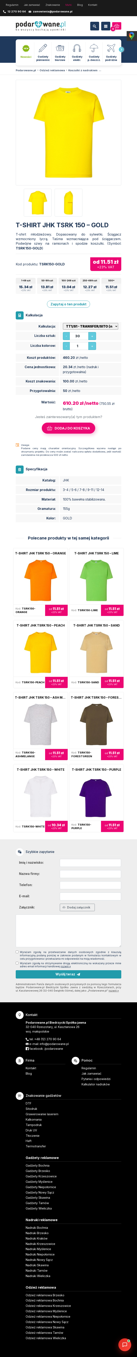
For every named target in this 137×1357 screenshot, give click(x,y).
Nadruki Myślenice (38, 1249)
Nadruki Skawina (37, 1265)
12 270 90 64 (16, 11)
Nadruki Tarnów (37, 1270)
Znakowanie (53, 4)
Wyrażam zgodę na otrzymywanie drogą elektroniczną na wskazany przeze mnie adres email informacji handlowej (70, 965)
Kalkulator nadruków (96, 1084)
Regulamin (12, 4)
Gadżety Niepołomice (41, 1187)
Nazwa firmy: (29, 874)
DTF (28, 1103)
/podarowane (53, 1048)
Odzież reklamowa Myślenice (46, 1311)
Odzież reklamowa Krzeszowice (48, 1305)
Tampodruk (34, 1125)
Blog (80, 4)
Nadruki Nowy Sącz (39, 1259)
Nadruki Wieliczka (38, 1276)
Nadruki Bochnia (37, 1227)
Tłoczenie (33, 1135)
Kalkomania (34, 1119)
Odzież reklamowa (52, 70)
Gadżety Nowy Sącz (40, 1192)
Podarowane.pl (26, 70)
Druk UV (31, 1130)
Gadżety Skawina (38, 1197)
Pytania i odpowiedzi (96, 1079)
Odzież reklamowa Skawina (45, 1327)
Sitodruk (31, 1108)
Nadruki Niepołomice (40, 1254)
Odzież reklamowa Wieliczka (46, 1338)
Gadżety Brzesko (38, 1171)
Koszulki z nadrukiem (82, 70)
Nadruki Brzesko (37, 1233)
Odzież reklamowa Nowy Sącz (47, 1322)
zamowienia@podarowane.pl (52, 11)
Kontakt (92, 4)
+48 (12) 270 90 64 (47, 1039)
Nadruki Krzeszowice (40, 1244)
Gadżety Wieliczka (39, 1208)
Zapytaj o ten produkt (68, 304)
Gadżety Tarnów (37, 1203)
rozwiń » (66, 966)
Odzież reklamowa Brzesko (45, 1295)
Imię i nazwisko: (31, 863)
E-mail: (24, 896)
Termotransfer (36, 1146)
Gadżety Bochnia (37, 1165)
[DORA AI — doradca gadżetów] (124, 1344)
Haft (28, 1141)
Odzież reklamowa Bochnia (45, 1300)
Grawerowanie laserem (42, 1114)
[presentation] (121, 49)
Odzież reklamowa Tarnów (44, 1332)
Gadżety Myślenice (39, 1181)
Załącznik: (27, 907)
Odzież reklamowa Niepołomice (48, 1316)
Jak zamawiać (32, 4)
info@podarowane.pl (54, 1044)
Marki (68, 4)
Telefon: (25, 885)
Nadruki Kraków (37, 1238)
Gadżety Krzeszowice (41, 1176)
